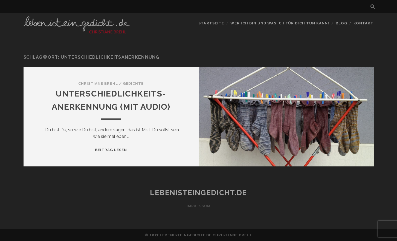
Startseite (211, 23)
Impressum (198, 206)
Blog (341, 23)
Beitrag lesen (111, 150)
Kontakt (363, 23)
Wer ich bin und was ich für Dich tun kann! (279, 23)
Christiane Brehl (98, 83)
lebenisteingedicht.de (198, 193)
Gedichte (133, 83)
